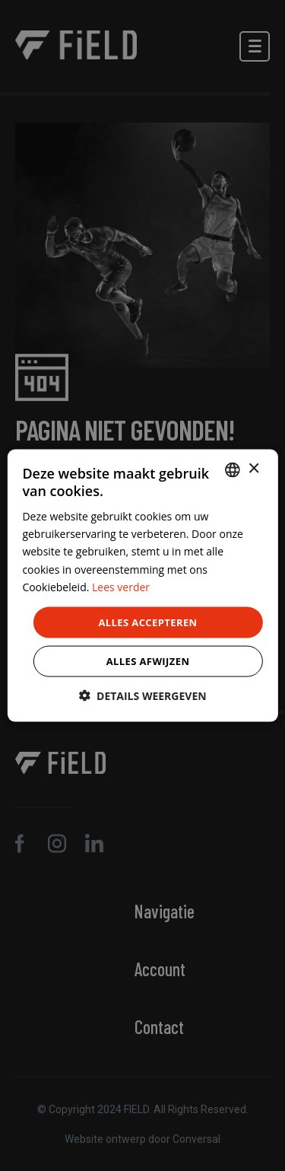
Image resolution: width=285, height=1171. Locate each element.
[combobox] (232, 469)
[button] (142, 696)
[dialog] (142, 585)
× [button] (253, 469)
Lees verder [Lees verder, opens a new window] (121, 586)
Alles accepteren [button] (147, 621)
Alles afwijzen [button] (148, 661)
